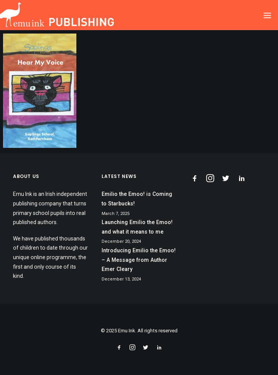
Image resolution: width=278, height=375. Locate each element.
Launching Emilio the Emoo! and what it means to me (137, 227)
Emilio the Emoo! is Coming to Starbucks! (137, 199)
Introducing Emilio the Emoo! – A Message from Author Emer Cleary (139, 259)
